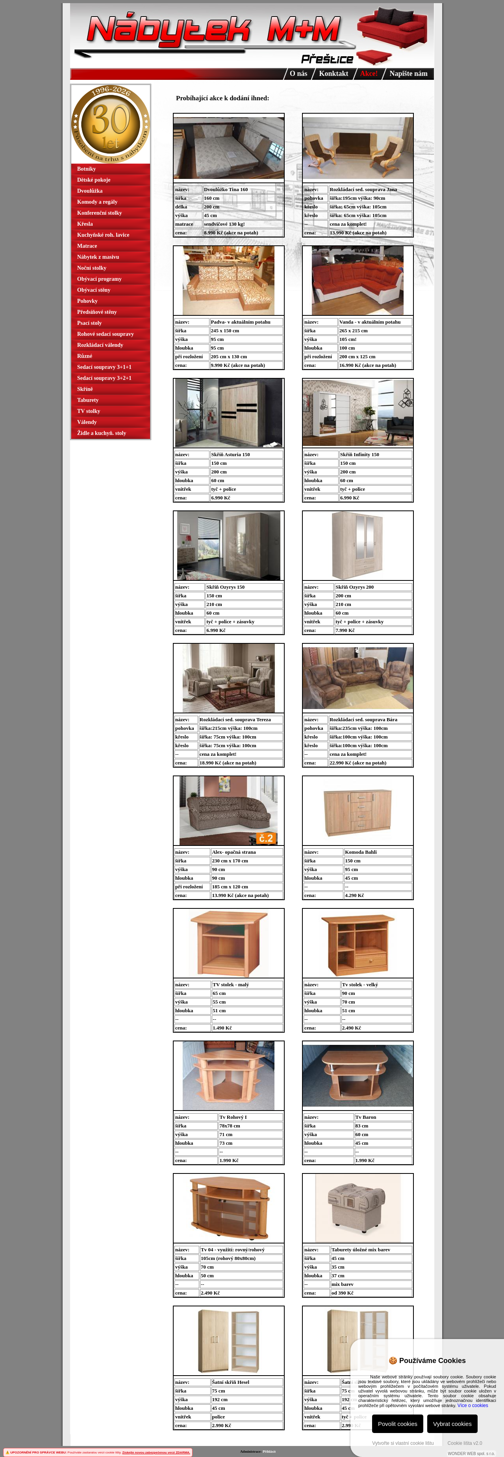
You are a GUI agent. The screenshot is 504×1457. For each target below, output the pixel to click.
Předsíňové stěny (97, 312)
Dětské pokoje (93, 180)
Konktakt (333, 73)
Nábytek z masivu (98, 257)
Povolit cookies (397, 1423)
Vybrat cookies (452, 1423)
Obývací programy (99, 279)
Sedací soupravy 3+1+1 (104, 367)
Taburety (87, 400)
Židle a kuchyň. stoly (101, 433)
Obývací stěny (93, 290)
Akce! (369, 73)
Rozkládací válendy (100, 345)
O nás (299, 73)
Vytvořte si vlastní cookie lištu (403, 1443)
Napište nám (409, 73)
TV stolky (88, 411)
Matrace (87, 246)
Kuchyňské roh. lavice (103, 235)
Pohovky (87, 301)
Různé (84, 356)
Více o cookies (473, 1405)
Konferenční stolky (99, 213)
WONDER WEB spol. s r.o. (471, 1453)
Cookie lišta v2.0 (465, 1443)
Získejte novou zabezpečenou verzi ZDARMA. (156, 1452)
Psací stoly (89, 323)
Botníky (86, 169)
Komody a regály (97, 202)
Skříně (85, 389)
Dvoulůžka (90, 191)
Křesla (85, 224)
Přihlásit (269, 1451)
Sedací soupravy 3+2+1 (104, 378)
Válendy (87, 422)
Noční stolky (91, 268)
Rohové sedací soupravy (105, 334)
